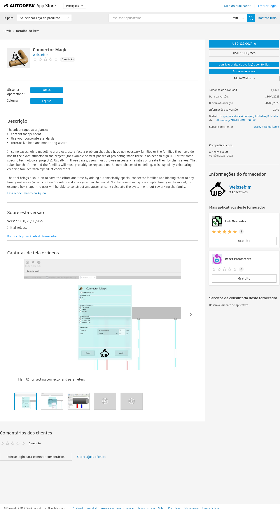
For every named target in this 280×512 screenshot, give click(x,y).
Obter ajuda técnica (91, 457)
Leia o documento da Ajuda (26, 193)
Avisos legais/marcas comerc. (118, 508)
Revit (7, 31)
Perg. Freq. (174, 508)
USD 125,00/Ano (244, 43)
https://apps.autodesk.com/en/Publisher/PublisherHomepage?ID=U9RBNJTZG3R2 (247, 118)
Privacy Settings (211, 508)
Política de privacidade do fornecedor (32, 236)
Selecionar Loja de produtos (40, 18)
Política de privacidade (85, 508)
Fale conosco (191, 508)
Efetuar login (267, 6)
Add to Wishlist (244, 78)
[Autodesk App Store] (30, 6)
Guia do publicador (237, 6)
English (46, 101)
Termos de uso (146, 508)
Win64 (47, 90)
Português (74, 6)
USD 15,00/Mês (244, 53)
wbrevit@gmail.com (266, 127)
